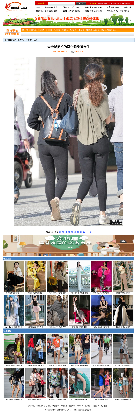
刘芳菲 (100, 3)
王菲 (108, 3)
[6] (72, 232)
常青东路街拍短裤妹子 (101, 365)
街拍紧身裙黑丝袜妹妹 (14, 365)
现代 (70, 7)
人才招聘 (80, 406)
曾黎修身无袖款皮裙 (79, 327)
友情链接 (39, 406)
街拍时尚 (29, 40)
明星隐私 (128, 7)
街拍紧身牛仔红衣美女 (36, 365)
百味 (51, 11)
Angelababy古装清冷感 (13, 327)
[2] (60, 232)
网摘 (91, 11)
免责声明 (71, 406)
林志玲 (113, 3)
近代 (74, 7)
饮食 (100, 7)
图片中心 (21, 40)
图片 (113, 7)
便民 (55, 11)
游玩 (42, 11)
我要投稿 (55, 406)
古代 (78, 7)
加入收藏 (104, 406)
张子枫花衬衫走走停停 (57, 293)
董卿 (105, 3)
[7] (75, 232)
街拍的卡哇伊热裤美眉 (57, 399)
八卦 (42, 7)
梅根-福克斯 (126, 3)
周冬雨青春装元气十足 (14, 293)
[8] (78, 232)
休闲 (74, 11)
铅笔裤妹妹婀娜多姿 (35, 399)
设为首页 (96, 406)
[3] (63, 232)
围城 (100, 11)
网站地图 (64, 406)
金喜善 (118, 3)
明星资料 (128, 11)
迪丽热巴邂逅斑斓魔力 (36, 293)
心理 (113, 11)
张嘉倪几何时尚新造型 (57, 327)
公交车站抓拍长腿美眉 (123, 399)
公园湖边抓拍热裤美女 (14, 399)
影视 (51, 7)
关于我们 (31, 406)
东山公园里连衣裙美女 (123, 365)
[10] (84, 232)
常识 (91, 7)
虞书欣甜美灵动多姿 (35, 327)
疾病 (117, 7)
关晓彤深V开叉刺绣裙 (101, 327)
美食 (47, 11)
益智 (78, 11)
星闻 (47, 7)
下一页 (89, 232)
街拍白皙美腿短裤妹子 (79, 365)
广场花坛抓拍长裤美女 (79, 399)
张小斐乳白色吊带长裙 (79, 293)
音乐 (117, 11)
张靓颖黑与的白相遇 (123, 327)
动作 (70, 11)
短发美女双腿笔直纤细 (57, 365)
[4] (66, 232)
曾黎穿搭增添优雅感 (123, 293)
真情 (96, 11)
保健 (96, 7)
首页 (14, 40)
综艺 (55, 7)
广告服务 (47, 406)
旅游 (121, 11)
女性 (121, 7)
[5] (69, 232)
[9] (81, 232)
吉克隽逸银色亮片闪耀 (101, 293)
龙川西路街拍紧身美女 (101, 399)
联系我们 (88, 406)
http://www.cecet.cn (60, 52)
